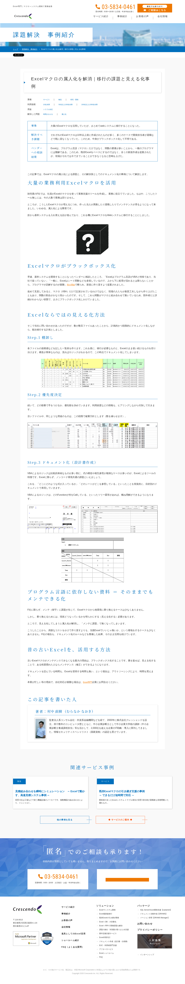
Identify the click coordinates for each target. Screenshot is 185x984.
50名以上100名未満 (72, 104)
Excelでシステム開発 (107, 916)
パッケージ (143, 912)
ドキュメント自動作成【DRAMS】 (153, 920)
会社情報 (64, 930)
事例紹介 (64, 918)
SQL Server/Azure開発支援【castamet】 (156, 916)
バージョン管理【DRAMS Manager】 (154, 924)
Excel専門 (88, 682)
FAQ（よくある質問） (72, 948)
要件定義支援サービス (107, 940)
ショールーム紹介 (69, 942)
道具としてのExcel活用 (73, 936)
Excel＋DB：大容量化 (107, 928)
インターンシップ (147, 961)
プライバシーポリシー (150, 936)
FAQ (100, 963)
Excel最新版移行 (105, 920)
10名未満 (48, 104)
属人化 (69, 114)
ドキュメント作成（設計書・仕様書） (113, 948)
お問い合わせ (144, 930)
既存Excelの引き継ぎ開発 (109, 924)
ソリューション (105, 912)
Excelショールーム (106, 959)
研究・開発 (80, 99)
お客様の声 (65, 924)
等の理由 (71, 284)
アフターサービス (106, 955)
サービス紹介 (67, 912)
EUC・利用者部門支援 (107, 951)
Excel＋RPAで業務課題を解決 (110, 932)
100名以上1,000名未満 (103, 104)
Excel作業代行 (104, 944)
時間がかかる (50, 114)
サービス (47, 99)
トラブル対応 (50, 109)
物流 (63, 99)
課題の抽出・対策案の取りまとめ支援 (113, 936)
